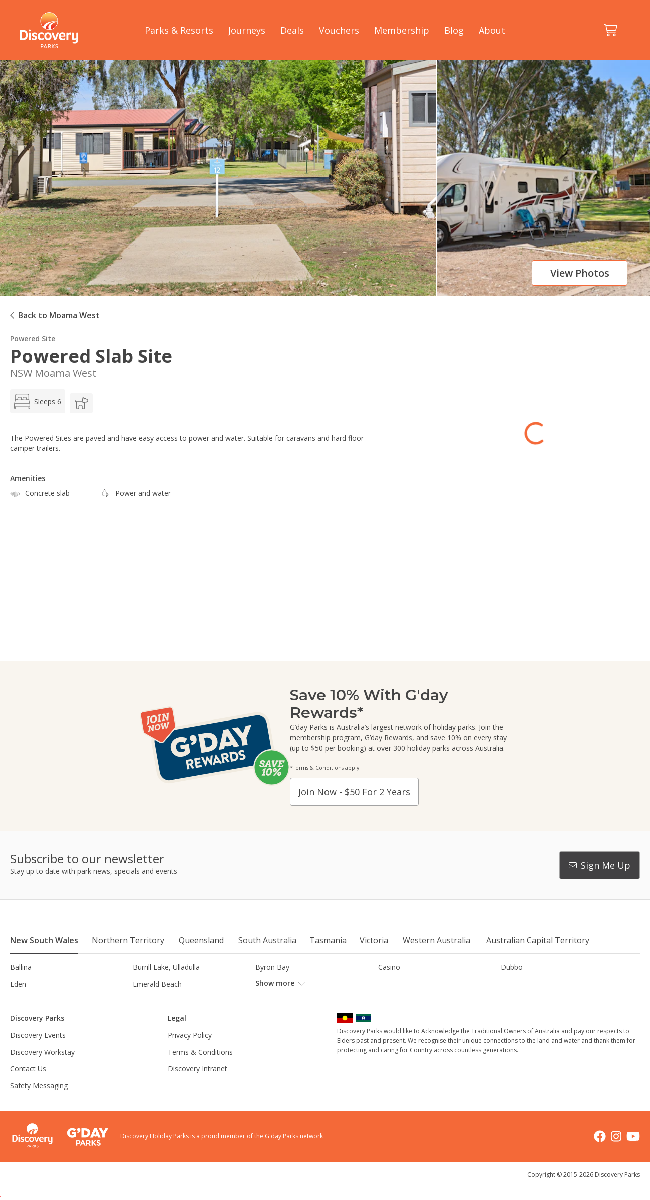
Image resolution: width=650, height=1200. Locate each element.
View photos (579, 273)
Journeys (246, 30)
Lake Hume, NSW (283, 1000)
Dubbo (512, 967)
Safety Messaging (39, 1102)
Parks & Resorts (179, 30)
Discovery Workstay (42, 1068)
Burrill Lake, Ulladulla (166, 967)
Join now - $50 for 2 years (354, 792)
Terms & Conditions (200, 1068)
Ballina (21, 967)
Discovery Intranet (197, 1085)
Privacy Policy (190, 1052)
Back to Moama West (59, 315)
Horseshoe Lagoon (41, 1000)
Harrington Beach (529, 984)
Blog (454, 30)
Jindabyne (148, 1000)
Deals (292, 30)
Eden (18, 984)
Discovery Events (38, 1052)
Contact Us (28, 1085)
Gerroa (389, 984)
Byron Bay (272, 967)
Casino (389, 967)
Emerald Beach (157, 984)
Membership (401, 30)
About (492, 30)
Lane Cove (395, 1000)
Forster (267, 984)
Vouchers (339, 30)
